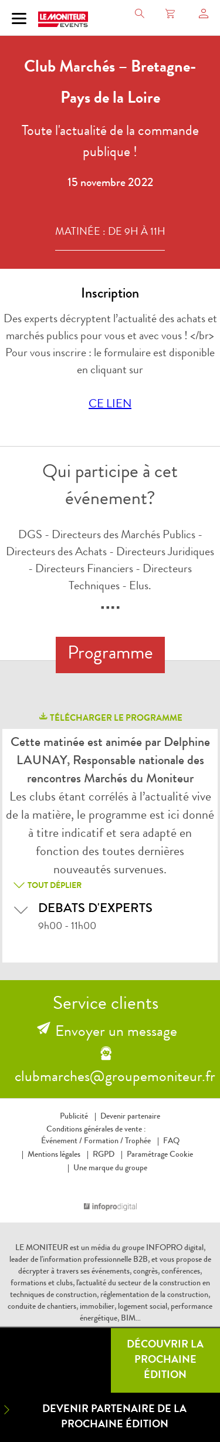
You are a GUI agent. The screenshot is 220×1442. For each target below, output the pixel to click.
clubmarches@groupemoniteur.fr (115, 1078)
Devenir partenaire (130, 1117)
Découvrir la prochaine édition (165, 1360)
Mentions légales (54, 1155)
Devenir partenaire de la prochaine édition (93, 1416)
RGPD (103, 1155)
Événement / (61, 1141)
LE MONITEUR (41, 1248)
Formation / (103, 1141)
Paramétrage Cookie (160, 1155)
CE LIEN (110, 405)
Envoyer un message (116, 1033)
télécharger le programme (110, 717)
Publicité (74, 1117)
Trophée (138, 1141)
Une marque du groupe (110, 1168)
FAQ (171, 1141)
